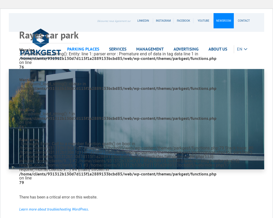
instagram (163, 20)
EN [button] (240, 49)
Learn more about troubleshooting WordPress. (54, 209)
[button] (85, 49)
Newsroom (223, 20)
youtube (203, 20)
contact (244, 20)
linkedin (143, 20)
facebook (183, 20)
